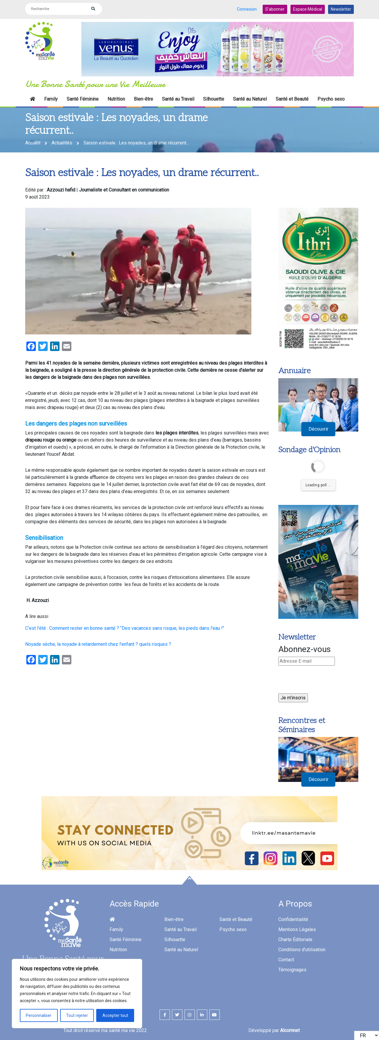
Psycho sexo (331, 98)
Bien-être (143, 98)
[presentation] (323, 680)
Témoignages (292, 968)
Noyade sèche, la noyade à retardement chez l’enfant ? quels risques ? (98, 643)
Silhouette (213, 98)
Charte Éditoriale (295, 938)
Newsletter (341, 8)
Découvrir (318, 428)
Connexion (247, 8)
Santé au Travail (178, 98)
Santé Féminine (83, 98)
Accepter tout (115, 1015)
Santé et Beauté (292, 98)
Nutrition (116, 98)
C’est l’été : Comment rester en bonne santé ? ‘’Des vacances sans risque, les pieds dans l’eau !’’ (124, 627)
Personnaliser (39, 1015)
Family (51, 98)
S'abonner (275, 8)
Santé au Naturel (250, 98)
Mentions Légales (297, 928)
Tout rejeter (77, 1015)
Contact (286, 958)
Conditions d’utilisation (301, 948)
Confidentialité (293, 918)
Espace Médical (307, 8)
